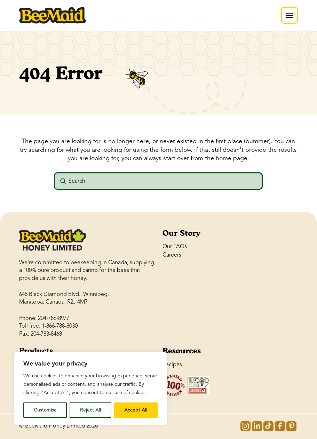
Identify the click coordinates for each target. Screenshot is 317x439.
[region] (90, 388)
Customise (45, 410)
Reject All (90, 410)
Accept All (135, 410)
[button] (289, 15)
